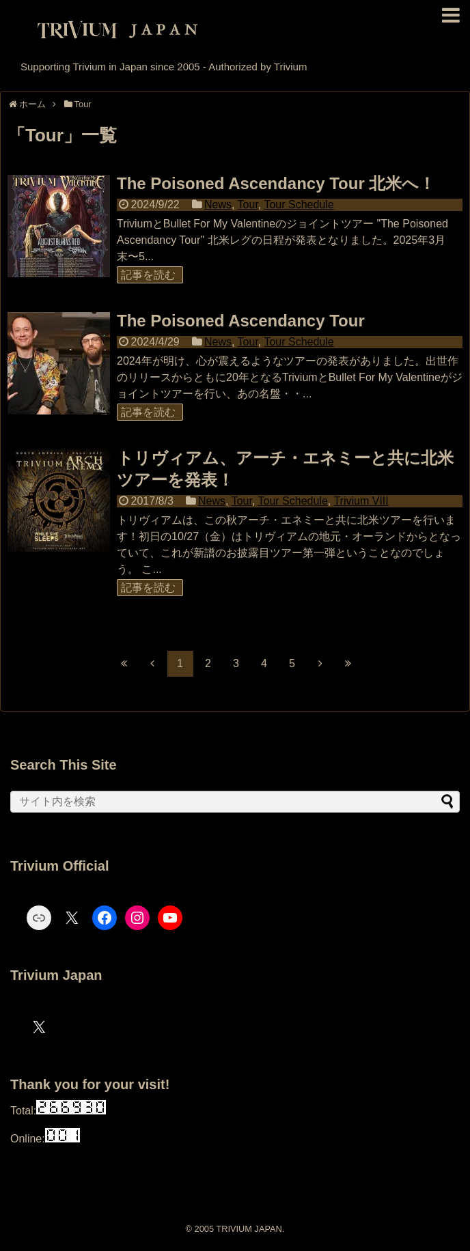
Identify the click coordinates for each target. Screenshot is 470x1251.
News (218, 204)
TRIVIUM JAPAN (248, 1229)
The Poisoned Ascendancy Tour (241, 320)
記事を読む (148, 275)
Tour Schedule (298, 204)
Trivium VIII (360, 501)
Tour (248, 204)
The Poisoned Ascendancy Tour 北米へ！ (276, 183)
